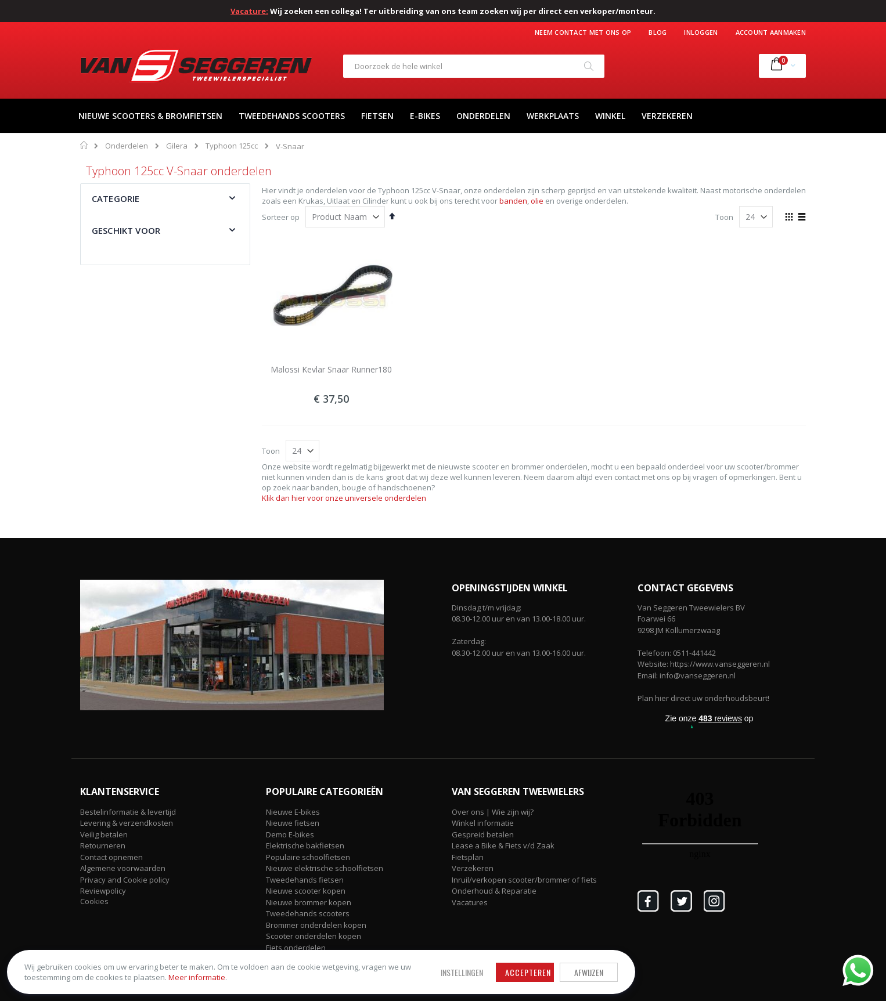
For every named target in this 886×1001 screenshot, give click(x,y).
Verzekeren (473, 868)
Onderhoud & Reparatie (494, 891)
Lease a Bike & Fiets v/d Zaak (503, 845)
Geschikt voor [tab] (126, 230)
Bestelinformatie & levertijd (128, 812)
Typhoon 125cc (232, 146)
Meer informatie (201, 972)
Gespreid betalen (483, 834)
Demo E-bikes (290, 834)
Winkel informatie (483, 823)
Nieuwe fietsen (292, 823)
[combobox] (473, 66)
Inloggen (701, 32)
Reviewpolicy (103, 891)
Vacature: (249, 11)
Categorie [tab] (115, 198)
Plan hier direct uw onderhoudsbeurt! (703, 698)
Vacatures (470, 902)
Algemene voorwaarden (122, 868)
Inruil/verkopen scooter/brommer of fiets (524, 879)
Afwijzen (408, 962)
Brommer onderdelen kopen (316, 925)
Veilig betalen (104, 834)
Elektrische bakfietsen (305, 845)
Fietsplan (468, 857)
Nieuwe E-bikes (293, 812)
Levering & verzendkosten (126, 823)
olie (537, 201)
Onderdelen (126, 146)
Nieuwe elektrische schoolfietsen (324, 868)
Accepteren (347, 962)
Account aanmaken (771, 32)
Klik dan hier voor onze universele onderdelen (344, 498)
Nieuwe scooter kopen (305, 891)
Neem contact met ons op (583, 32)
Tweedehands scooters (308, 913)
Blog (658, 32)
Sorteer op (281, 217)
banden (513, 201)
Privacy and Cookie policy (125, 879)
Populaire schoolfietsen (308, 857)
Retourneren (102, 845)
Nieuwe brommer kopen (308, 902)
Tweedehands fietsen (305, 879)
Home (84, 145)
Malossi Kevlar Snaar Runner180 (331, 369)
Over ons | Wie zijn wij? (493, 812)
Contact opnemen (111, 857)
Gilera (177, 146)
